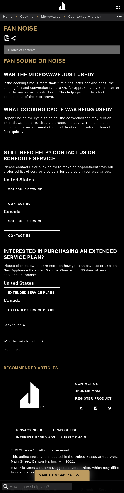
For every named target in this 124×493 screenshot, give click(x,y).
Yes (7, 349)
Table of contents (23, 50)
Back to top (13, 325)
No (18, 349)
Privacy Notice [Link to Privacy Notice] (31, 430)
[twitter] (109, 408)
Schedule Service (25, 189)
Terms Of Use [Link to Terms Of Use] (64, 430)
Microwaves (51, 16)
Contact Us (19, 204)
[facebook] (95, 408)
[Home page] (62, 6)
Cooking (27, 16)
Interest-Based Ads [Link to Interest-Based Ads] (35, 437)
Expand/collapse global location (119, 15)
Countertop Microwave (87, 16)
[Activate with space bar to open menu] (117, 7)
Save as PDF (6, 38)
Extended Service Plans (31, 292)
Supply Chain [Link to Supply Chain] (73, 437)
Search (6, 486)
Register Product (93, 398)
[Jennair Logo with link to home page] (32, 406)
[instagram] (81, 408)
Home (8, 16)
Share (14, 39)
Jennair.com (87, 391)
